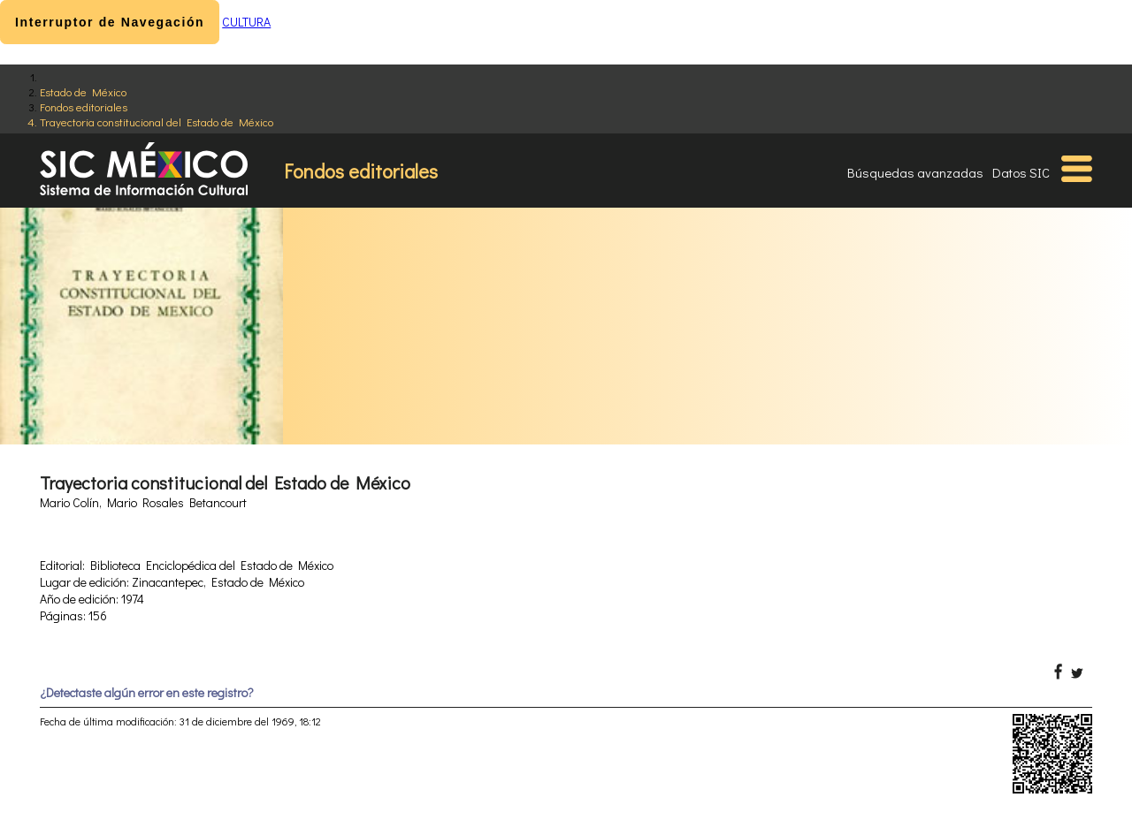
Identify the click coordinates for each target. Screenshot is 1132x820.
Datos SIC (1021, 172)
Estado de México (83, 91)
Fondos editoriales (83, 106)
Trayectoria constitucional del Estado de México (156, 121)
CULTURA (246, 21)
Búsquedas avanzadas (915, 172)
